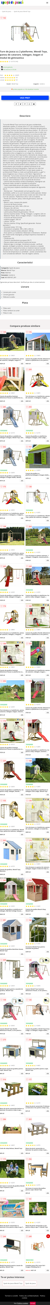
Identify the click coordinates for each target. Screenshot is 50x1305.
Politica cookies (22, 1303)
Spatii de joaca (6, 11)
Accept (32, 1303)
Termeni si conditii (11, 1296)
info (22, 363)
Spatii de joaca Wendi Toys (22, 11)
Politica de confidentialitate (29, 1296)
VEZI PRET (25, 97)
